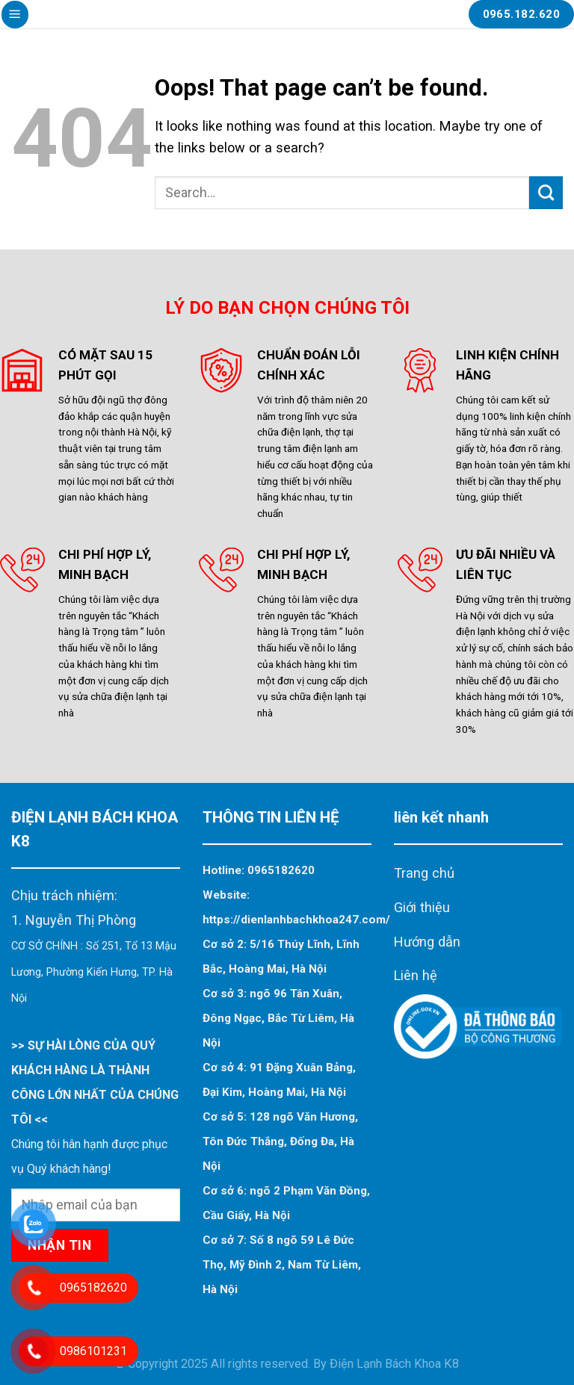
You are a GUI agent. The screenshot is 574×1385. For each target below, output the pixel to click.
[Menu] (14, 14)
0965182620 (281, 870)
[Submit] (546, 192)
